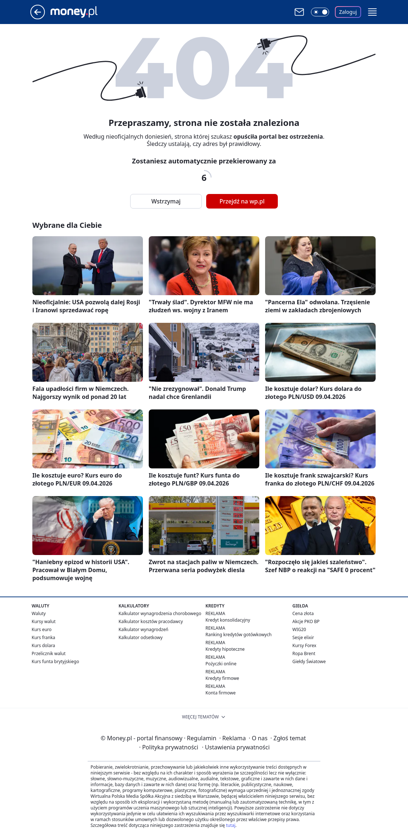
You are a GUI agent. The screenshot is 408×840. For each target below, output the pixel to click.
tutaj (230, 825)
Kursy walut (44, 621)
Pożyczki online (220, 664)
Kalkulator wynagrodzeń (143, 629)
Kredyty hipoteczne (225, 649)
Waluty (39, 613)
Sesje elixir (303, 637)
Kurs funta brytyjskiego (55, 661)
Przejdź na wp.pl (241, 201)
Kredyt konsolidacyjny (227, 620)
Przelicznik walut (48, 653)
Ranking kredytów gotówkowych (238, 634)
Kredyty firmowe (222, 678)
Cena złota (303, 613)
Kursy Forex (304, 645)
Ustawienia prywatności (235, 747)
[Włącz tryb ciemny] (320, 12)
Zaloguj (348, 11)
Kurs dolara (43, 645)
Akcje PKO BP (306, 621)
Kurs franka (43, 637)
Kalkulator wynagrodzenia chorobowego (160, 613)
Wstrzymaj (165, 201)
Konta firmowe (220, 693)
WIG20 (299, 629)
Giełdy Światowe (309, 661)
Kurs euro (42, 629)
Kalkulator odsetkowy (141, 637)
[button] (372, 12)
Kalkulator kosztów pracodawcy (151, 621)
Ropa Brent (303, 653)
